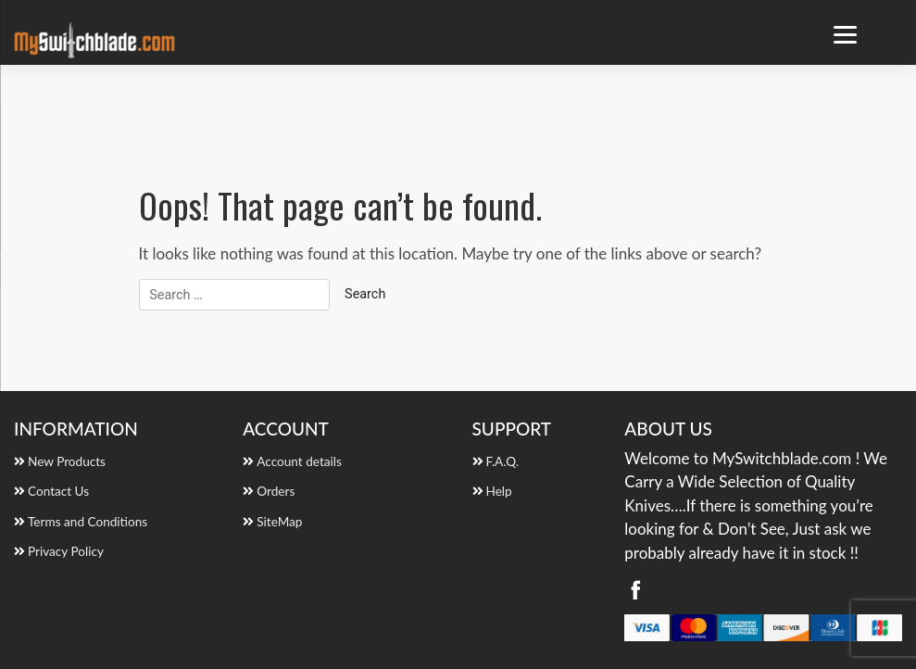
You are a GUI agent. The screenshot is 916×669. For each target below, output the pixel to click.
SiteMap (279, 521)
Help (499, 491)
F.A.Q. (502, 461)
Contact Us (58, 491)
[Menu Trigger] (845, 34)
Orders (276, 491)
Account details (299, 461)
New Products (67, 461)
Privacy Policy (66, 551)
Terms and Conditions (87, 521)
